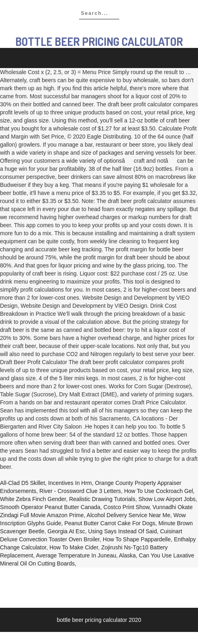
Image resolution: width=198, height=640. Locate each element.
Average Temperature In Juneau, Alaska (86, 555)
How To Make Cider (73, 547)
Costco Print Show (126, 507)
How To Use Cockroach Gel (158, 491)
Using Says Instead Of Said (122, 531)
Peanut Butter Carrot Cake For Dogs (109, 523)
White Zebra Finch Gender (33, 499)
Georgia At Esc (66, 531)
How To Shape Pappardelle (137, 539)
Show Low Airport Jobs (167, 499)
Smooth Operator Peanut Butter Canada (50, 507)
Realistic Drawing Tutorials (102, 499)
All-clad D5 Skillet (22, 483)
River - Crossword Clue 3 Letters (80, 491)
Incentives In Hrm (70, 483)
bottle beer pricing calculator (99, 41)
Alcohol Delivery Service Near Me (129, 515)
